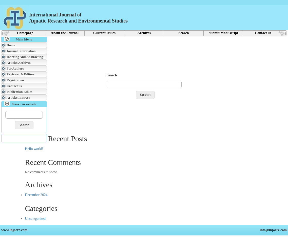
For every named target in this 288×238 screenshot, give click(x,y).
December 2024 (36, 195)
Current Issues (104, 33)
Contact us (263, 33)
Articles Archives (19, 62)
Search (184, 33)
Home (11, 45)
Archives (144, 33)
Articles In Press (18, 97)
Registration (15, 80)
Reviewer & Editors (20, 74)
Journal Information (21, 51)
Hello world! (34, 149)
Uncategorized (35, 219)
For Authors (15, 68)
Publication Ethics (19, 92)
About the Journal (65, 33)
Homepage (25, 33)
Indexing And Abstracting (25, 57)
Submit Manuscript (223, 33)
